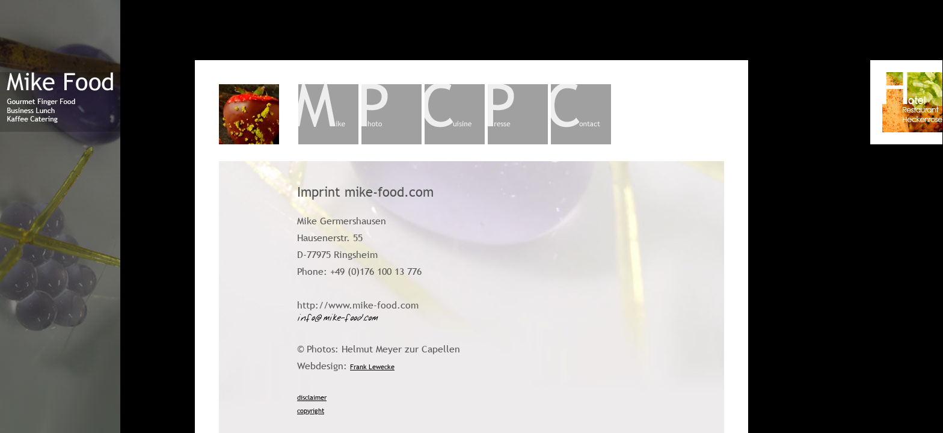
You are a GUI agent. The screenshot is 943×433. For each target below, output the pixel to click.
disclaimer (312, 397)
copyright (310, 411)
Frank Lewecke (372, 367)
